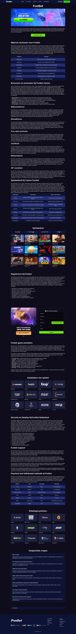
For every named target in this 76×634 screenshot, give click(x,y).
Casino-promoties (61, 619)
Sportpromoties (62, 621)
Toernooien (61, 626)
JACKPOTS (35, 1)
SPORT (40, 1)
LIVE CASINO (28, 1)
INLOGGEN (60, 1)
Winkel (61, 624)
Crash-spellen (44, 232)
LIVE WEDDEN (46, 1)
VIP (48, 624)
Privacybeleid (49, 618)
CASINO (22, 1)
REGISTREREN (67, 1)
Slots (58, 232)
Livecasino (31, 232)
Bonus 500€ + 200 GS (38, 35)
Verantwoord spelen (49, 621)
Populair (17, 232)
